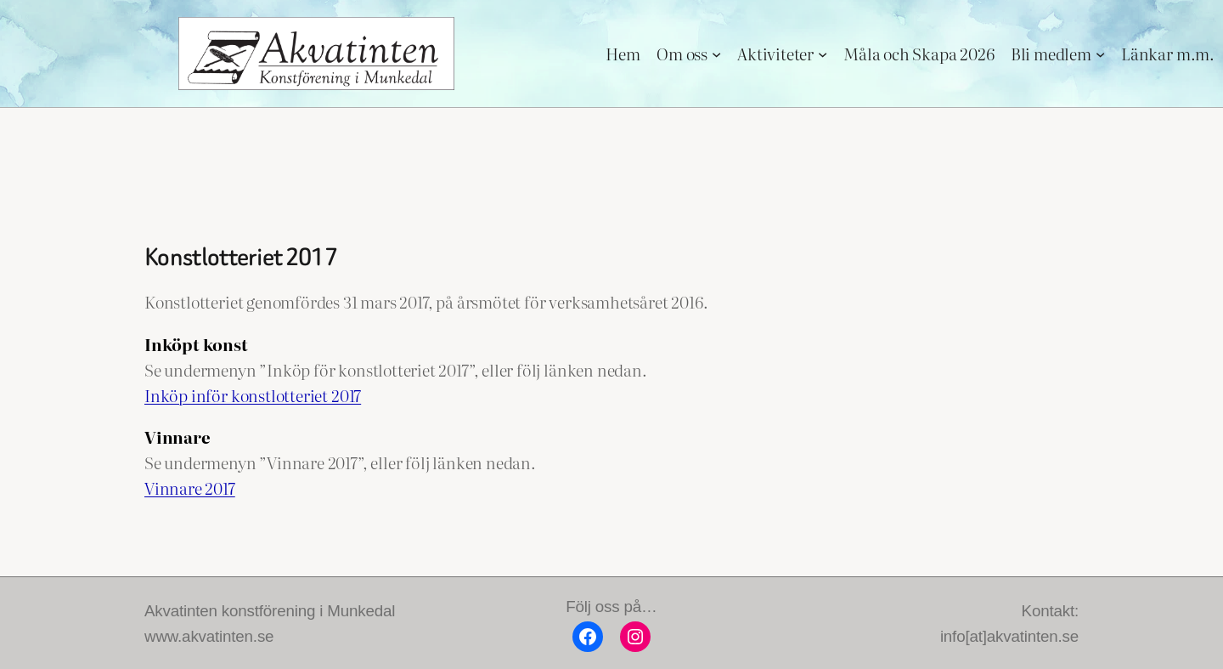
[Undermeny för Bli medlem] (1100, 53)
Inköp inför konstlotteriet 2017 (252, 395)
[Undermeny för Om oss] (716, 53)
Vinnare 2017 (189, 488)
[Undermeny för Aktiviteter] (822, 53)
